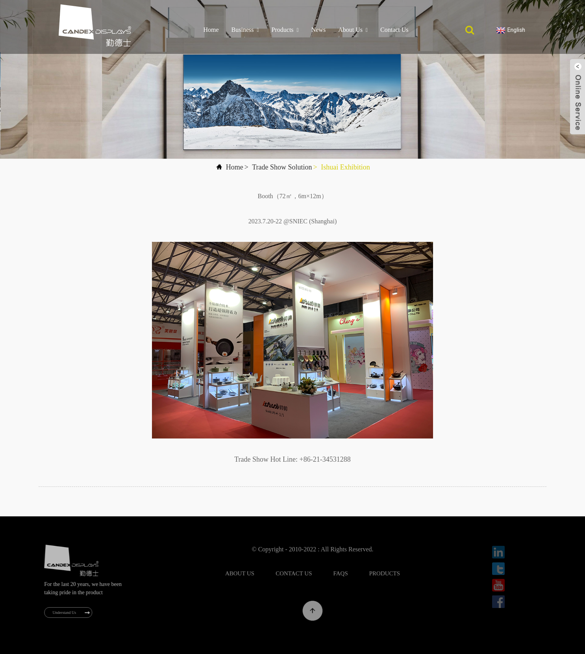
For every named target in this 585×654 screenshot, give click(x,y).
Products (285, 29)
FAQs (357, 573)
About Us (353, 29)
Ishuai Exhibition (345, 167)
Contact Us (394, 29)
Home (210, 29)
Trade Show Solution (282, 167)
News (318, 29)
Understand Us (69, 612)
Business (245, 29)
